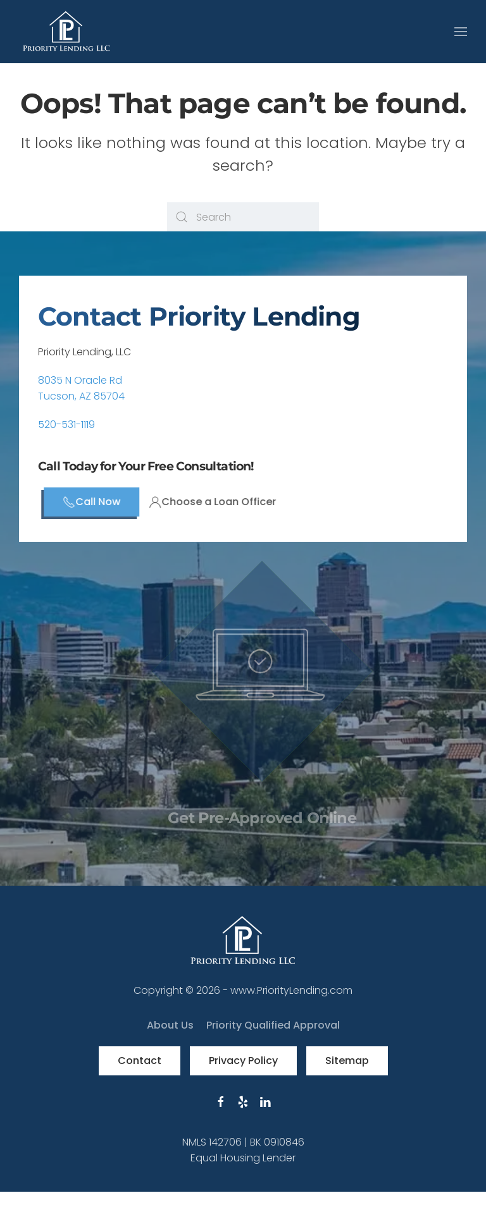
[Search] (243, 216)
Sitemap (347, 1060)
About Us (170, 1025)
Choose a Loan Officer (226, 501)
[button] (461, 31)
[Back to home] (66, 31)
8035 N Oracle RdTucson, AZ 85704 (81, 388)
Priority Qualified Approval (273, 1025)
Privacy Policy (243, 1060)
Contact (139, 1060)
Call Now (106, 501)
